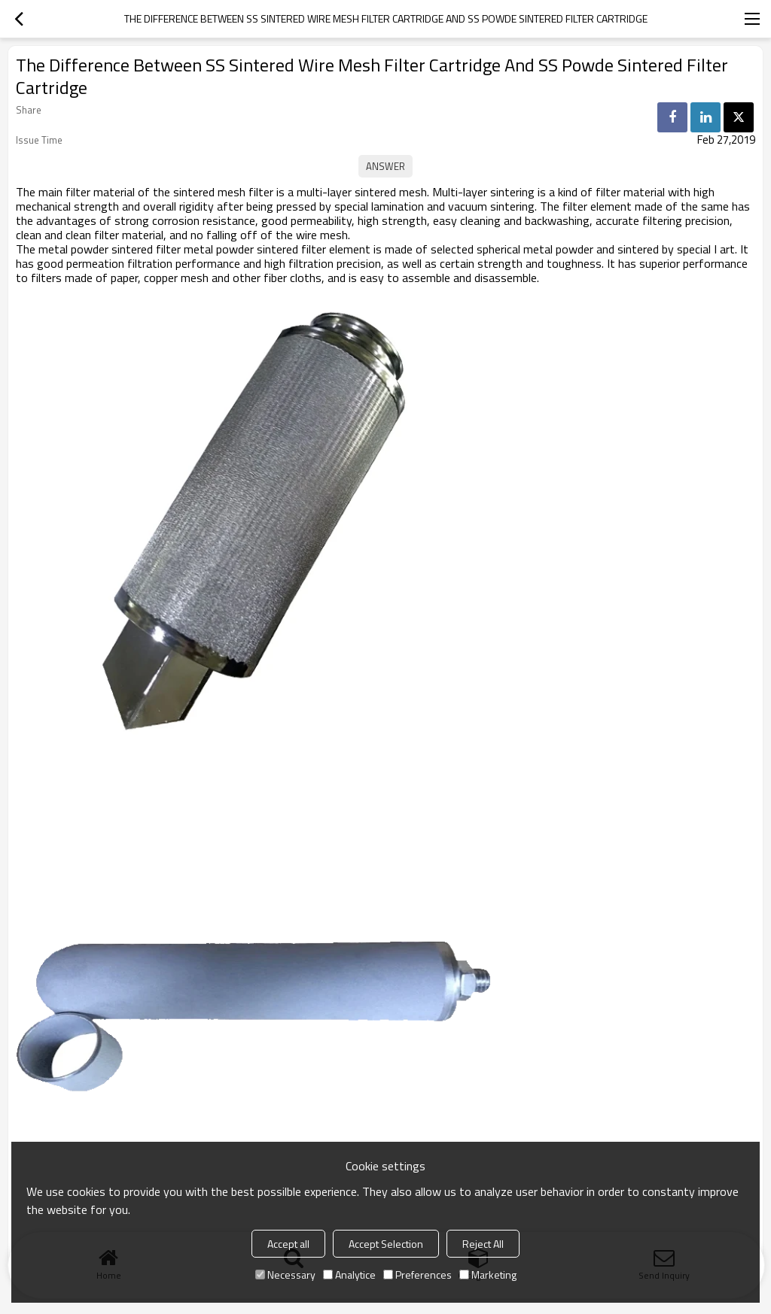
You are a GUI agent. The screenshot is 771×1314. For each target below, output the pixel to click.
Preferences (417, 1274)
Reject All (483, 1244)
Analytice (349, 1274)
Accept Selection (386, 1244)
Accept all (288, 1244)
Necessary (285, 1274)
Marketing (488, 1274)
